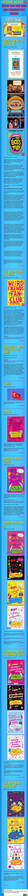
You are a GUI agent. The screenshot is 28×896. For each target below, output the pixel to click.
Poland (18, 642)
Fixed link (21, 265)
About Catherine (14, 9)
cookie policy (16, 892)
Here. (22, 338)
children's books (13, 450)
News (17, 6)
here (10, 185)
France (8, 874)
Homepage (5, 6)
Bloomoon (11, 766)
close (25, 894)
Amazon (18, 337)
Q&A (22, 9)
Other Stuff (14, 13)
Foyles (14, 337)
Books (12, 6)
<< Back (6, 885)
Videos (23, 6)
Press (5, 9)
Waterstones (9, 337)
